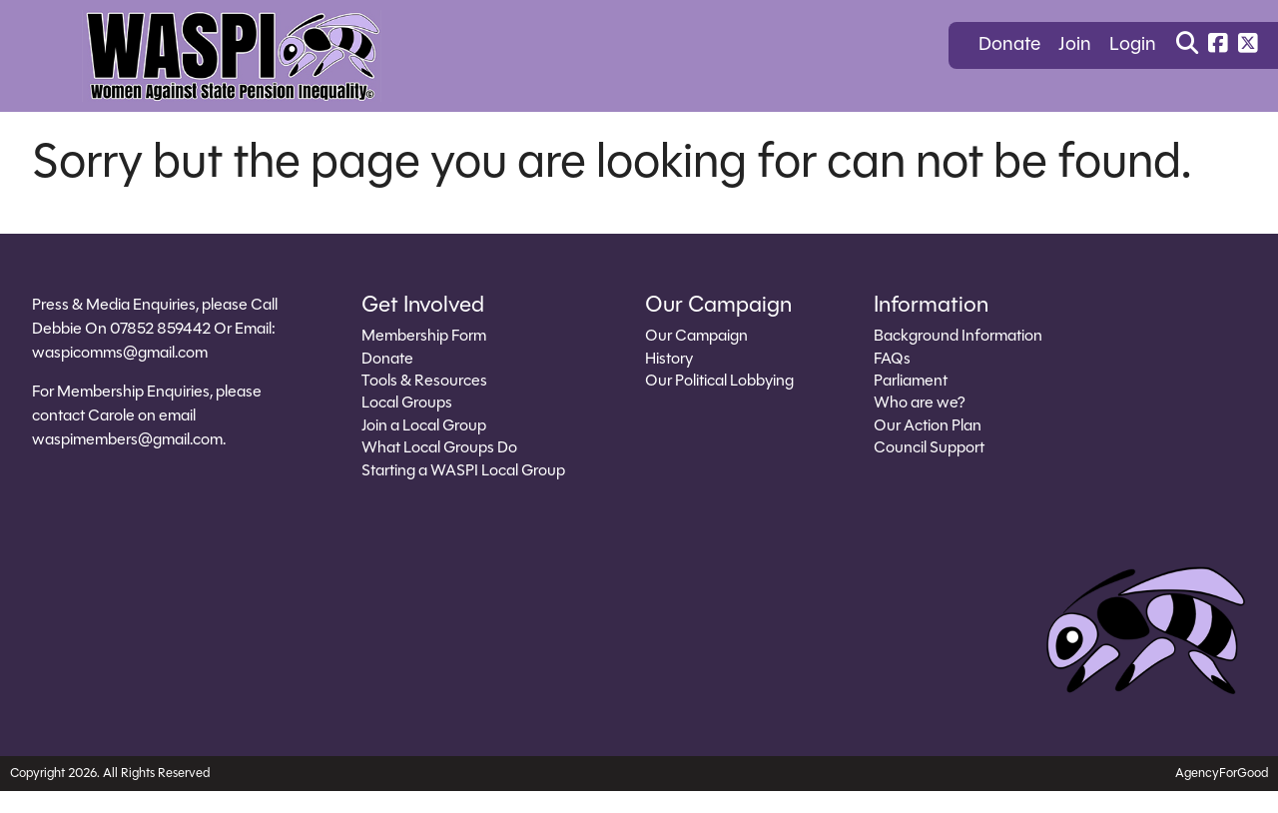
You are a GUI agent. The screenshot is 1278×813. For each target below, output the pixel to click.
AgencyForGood (1221, 773)
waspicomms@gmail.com (120, 354)
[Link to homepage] (231, 56)
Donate (1009, 45)
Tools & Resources (424, 382)
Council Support (929, 448)
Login (1132, 45)
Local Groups (406, 403)
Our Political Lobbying (719, 382)
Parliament (911, 382)
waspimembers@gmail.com (127, 440)
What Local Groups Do (439, 448)
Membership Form (423, 337)
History (669, 360)
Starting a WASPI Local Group (463, 471)
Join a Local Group (423, 426)
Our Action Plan (927, 426)
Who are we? (919, 403)
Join (1074, 45)
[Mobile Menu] (34, 45)
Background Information (958, 337)
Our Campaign (696, 337)
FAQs (892, 360)
